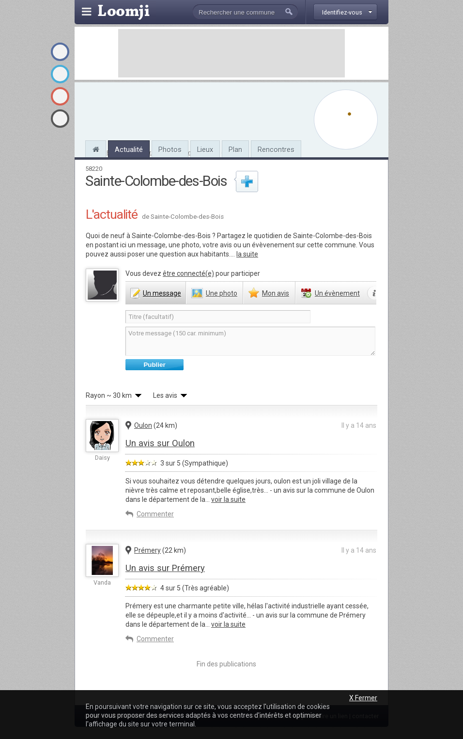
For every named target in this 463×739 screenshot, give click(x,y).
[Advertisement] (231, 53)
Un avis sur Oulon (160, 443)
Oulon (143, 425)
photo (221, 293)
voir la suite (228, 499)
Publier (154, 364)
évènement (337, 293)
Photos (170, 149)
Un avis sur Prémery (165, 568)
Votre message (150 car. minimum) (250, 341)
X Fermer (363, 698)
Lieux (205, 149)
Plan (235, 149)
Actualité (129, 149)
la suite (247, 254)
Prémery (147, 550)
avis (275, 293)
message (162, 293)
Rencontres (276, 149)
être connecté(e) (188, 273)
